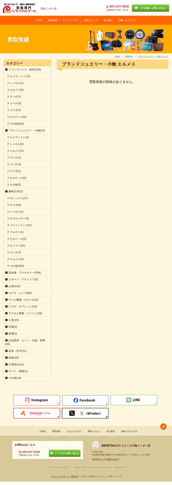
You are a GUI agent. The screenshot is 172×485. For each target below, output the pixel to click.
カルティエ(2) (16, 238)
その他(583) (15, 123)
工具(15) (12, 320)
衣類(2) (11, 326)
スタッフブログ (71, 20)
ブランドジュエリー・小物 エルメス (152, 56)
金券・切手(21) (16, 350)
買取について (91, 20)
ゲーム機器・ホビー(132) (22, 299)
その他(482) (15, 265)
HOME (39, 20)
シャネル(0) (15, 144)
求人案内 (108, 20)
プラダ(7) (14, 110)
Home (117, 56)
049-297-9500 (29, 451)
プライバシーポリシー (60, 476)
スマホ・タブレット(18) (21, 306)
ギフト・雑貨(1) (16, 371)
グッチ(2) (14, 157)
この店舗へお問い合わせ (150, 8)
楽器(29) (12, 357)
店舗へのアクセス (127, 20)
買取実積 (52, 20)
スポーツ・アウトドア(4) (21, 279)
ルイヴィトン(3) (18, 137)
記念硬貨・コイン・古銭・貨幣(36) (25, 342)
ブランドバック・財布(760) (23, 69)
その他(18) (13, 377)
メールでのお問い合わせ (64, 453)
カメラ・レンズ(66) (18, 292)
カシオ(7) (14, 252)
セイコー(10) (16, 245)
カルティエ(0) (16, 116)
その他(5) (14, 184)
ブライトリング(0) (19, 225)
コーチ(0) (14, 103)
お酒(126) (12, 286)
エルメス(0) (15, 89)
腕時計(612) (14, 191)
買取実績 (129, 56)
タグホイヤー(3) (18, 218)
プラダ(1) (14, 171)
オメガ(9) (14, 204)
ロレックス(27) (17, 198)
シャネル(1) (15, 83)
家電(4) (11, 333)
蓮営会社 (75, 476)
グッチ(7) (14, 96)
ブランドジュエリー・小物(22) (25, 130)
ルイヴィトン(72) (19, 76)
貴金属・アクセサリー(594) (23, 272)
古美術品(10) (14, 364)
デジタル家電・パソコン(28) (23, 313)
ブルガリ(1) (15, 232)
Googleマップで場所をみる (106, 459)
